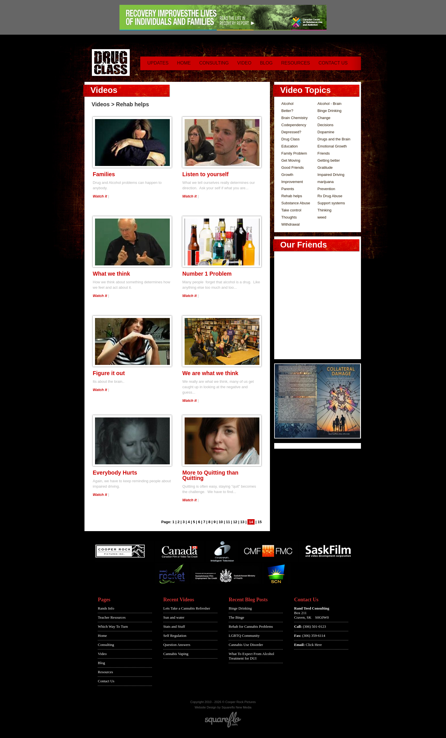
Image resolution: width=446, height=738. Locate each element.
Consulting (214, 63)
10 (221, 522)
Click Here (314, 645)
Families (104, 174)
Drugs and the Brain (333, 139)
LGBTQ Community (244, 635)
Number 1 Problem (207, 274)
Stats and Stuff (174, 626)
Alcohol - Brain (329, 103)
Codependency (293, 125)
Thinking (324, 210)
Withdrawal (290, 224)
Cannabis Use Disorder (246, 645)
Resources (295, 63)
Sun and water (173, 617)
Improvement (292, 182)
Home (184, 63)
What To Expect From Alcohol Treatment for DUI (251, 656)
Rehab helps (291, 196)
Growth (287, 174)
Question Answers (176, 645)
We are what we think (210, 373)
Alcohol (287, 103)
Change (324, 118)
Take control (291, 210)
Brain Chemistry (294, 118)
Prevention (326, 189)
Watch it (100, 196)
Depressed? (291, 132)
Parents (287, 189)
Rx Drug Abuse (329, 196)
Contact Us (333, 63)
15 (260, 522)
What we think (111, 274)
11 (228, 522)
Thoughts (289, 217)
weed (321, 217)
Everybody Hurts (115, 472)
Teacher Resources (112, 617)
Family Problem (294, 153)
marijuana (325, 182)
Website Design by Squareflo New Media (223, 707)
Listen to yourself (205, 174)
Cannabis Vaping (175, 654)
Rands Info (106, 608)
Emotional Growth (332, 146)
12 (235, 522)
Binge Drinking (329, 111)
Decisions (325, 125)
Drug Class (290, 139)
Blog (266, 63)
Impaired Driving (330, 174)
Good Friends (292, 167)
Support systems (331, 203)
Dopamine (325, 132)
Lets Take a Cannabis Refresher (186, 608)
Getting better (328, 160)
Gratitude (325, 167)
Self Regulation (174, 635)
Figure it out (109, 373)
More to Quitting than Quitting (210, 475)
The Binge (236, 617)
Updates (157, 63)
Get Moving (290, 160)
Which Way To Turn (113, 626)
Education (289, 146)
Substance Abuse (295, 203)
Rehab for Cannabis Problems (251, 626)
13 (242, 522)
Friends (323, 153)
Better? (287, 111)
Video (244, 63)
